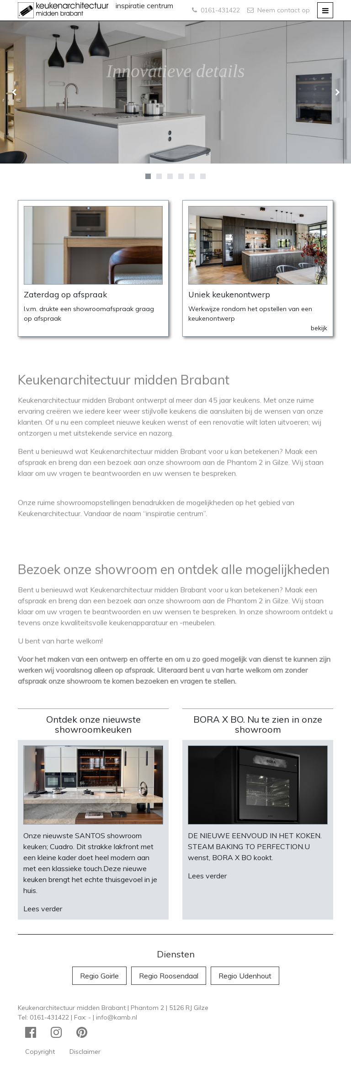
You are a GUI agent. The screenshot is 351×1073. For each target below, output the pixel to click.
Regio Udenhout (244, 975)
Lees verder (42, 908)
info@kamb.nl (116, 1017)
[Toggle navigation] (325, 10)
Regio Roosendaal (168, 975)
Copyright (40, 1051)
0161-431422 (216, 10)
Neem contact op (278, 10)
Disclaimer (85, 1051)
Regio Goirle (99, 975)
